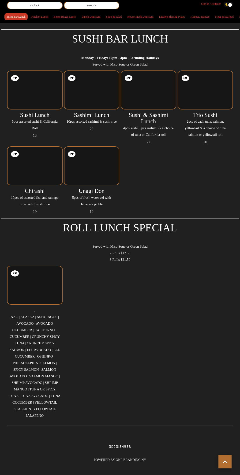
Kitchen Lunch (39, 16)
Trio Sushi (205, 115)
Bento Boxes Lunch (65, 16)
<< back (34, 5)
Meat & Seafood (224, 16)
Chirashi (35, 191)
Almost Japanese (200, 16)
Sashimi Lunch (91, 115)
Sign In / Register (211, 3)
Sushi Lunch (34, 115)
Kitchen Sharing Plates (172, 16)
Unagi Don (92, 191)
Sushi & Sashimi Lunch (148, 118)
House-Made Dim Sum (140, 16)
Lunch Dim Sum (91, 16)
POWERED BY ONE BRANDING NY (120, 460)
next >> (91, 5)
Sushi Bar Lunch (16, 16)
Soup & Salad (114, 16)
